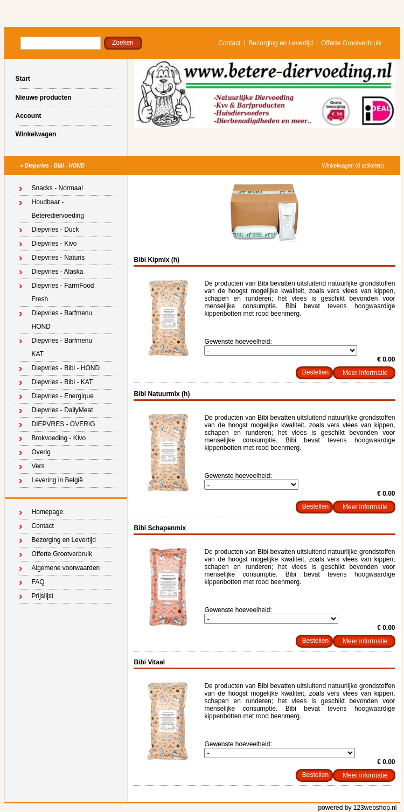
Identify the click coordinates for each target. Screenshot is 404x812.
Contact (229, 43)
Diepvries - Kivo (54, 243)
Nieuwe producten (44, 97)
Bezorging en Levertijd (281, 43)
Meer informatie (365, 373)
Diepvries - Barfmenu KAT (62, 347)
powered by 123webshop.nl (357, 807)
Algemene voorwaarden (66, 568)
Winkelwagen (36, 134)
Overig (41, 452)
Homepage (48, 512)
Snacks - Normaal (57, 188)
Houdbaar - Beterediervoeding (58, 208)
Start (23, 78)
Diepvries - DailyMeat (62, 410)
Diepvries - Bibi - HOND (55, 166)
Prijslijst (43, 596)
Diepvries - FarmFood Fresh (63, 292)
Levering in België (57, 480)
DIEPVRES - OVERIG (63, 424)
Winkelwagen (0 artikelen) (353, 166)
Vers (38, 466)
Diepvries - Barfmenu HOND (62, 319)
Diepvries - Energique (63, 396)
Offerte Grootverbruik (351, 43)
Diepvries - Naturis (58, 257)
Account (28, 116)
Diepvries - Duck (55, 229)
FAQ (38, 582)
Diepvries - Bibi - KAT (62, 382)
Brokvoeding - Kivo (59, 438)
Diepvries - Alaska (57, 271)
